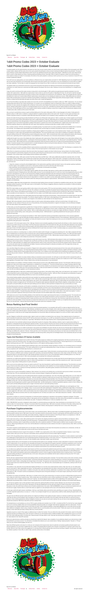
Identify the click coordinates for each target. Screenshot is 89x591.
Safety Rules (32, 57)
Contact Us (44, 57)
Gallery (38, 57)
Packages (22, 57)
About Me (16, 57)
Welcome (10, 57)
